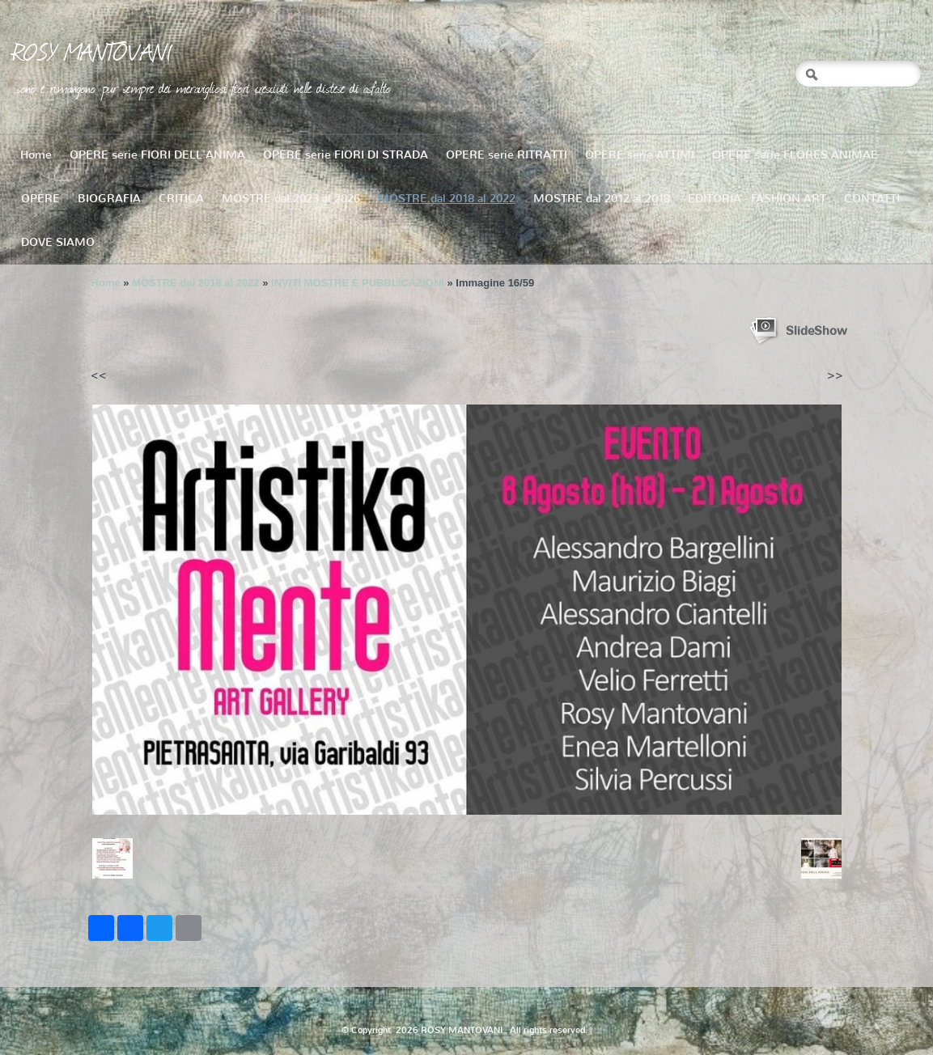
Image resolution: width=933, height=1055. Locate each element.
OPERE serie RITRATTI (506, 155)
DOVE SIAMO (58, 242)
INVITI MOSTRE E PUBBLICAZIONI (357, 283)
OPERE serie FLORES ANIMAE (795, 155)
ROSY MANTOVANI (92, 51)
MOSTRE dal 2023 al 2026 (291, 198)
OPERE (40, 198)
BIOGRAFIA (109, 198)
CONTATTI (872, 198)
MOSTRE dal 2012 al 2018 (601, 198)
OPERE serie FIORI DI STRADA (345, 155)
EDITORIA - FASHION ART (757, 198)
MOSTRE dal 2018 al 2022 (446, 198)
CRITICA (181, 198)
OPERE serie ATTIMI (639, 155)
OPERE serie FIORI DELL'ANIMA (157, 155)
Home (36, 155)
